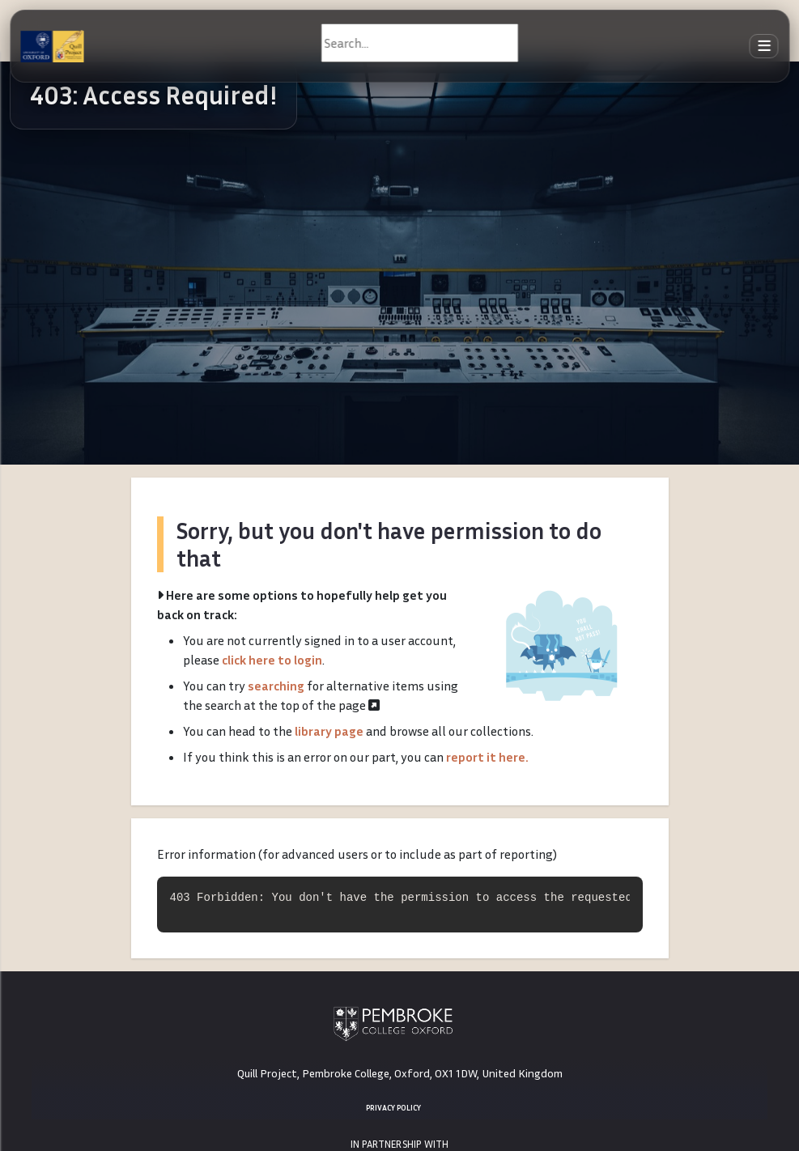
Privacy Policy (393, 1107)
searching (276, 685)
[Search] (420, 42)
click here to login (272, 660)
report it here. (487, 757)
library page (329, 731)
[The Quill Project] (51, 46)
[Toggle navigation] (764, 46)
